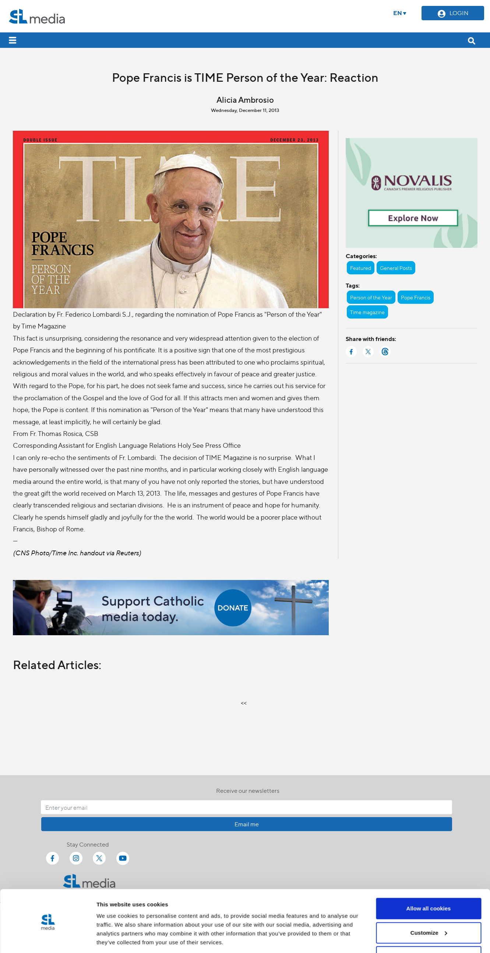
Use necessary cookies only (428, 932)
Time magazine (367, 312)
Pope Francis (415, 297)
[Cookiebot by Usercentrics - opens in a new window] (47, 938)
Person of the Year (371, 297)
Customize (428, 908)
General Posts (396, 267)
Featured (360, 267)
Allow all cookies (428, 884)
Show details (113, 938)
